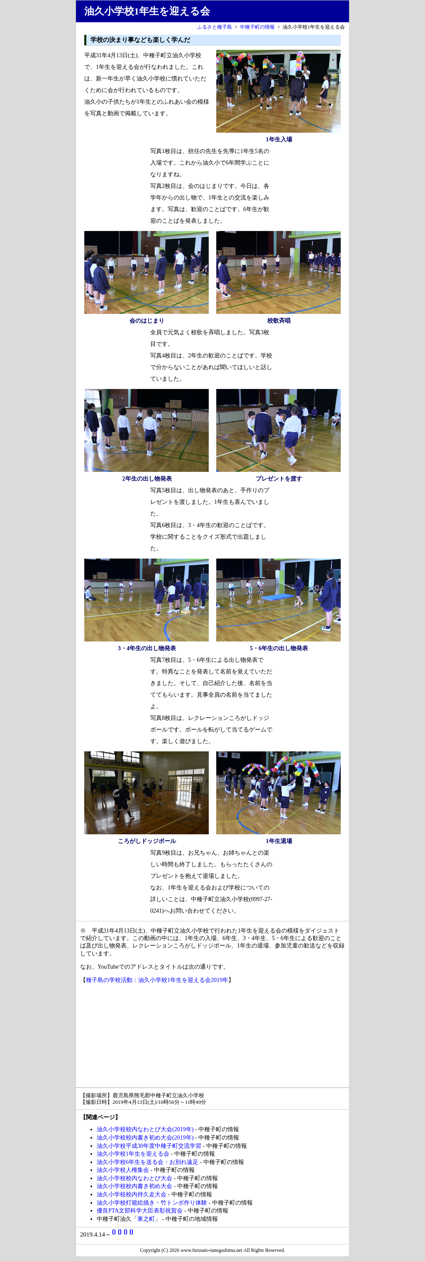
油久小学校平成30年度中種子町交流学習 (149, 1146)
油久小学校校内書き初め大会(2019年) (145, 1138)
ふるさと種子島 (214, 27)
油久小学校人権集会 (123, 1170)
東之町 (146, 1219)
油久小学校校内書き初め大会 (134, 1186)
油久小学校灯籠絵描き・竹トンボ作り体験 (152, 1203)
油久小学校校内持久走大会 (131, 1194)
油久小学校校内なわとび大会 (134, 1178)
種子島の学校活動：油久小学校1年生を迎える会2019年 (157, 980)
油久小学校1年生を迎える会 (133, 1154)
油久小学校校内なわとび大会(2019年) (145, 1129)
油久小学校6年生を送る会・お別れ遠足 (147, 1162)
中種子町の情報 (257, 27)
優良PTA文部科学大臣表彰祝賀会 (140, 1211)
